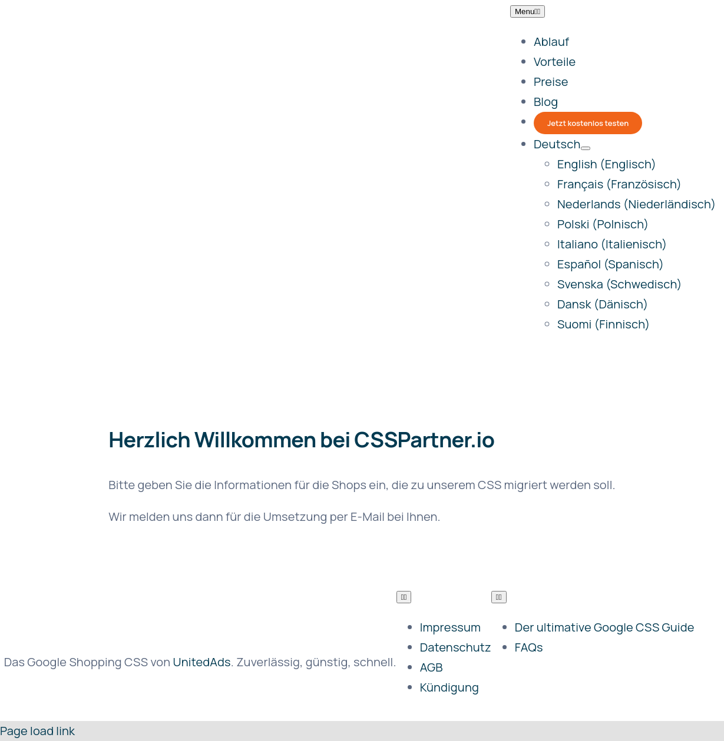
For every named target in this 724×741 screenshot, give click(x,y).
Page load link (37, 731)
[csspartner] (151, 137)
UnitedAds (202, 662)
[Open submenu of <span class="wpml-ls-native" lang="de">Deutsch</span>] (585, 148)
